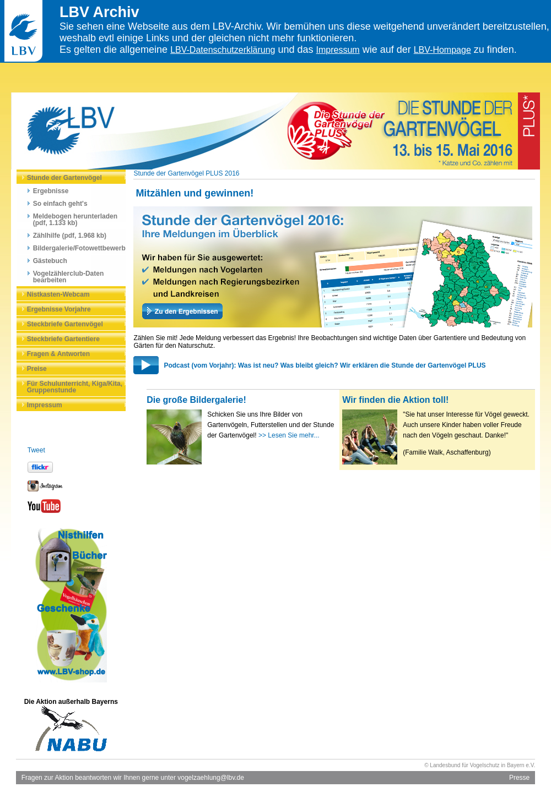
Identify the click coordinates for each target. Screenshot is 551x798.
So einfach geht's (60, 203)
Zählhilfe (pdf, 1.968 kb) (69, 235)
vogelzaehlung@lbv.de (210, 777)
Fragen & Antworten (58, 354)
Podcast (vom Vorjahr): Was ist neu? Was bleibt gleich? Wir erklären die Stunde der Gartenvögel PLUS (324, 365)
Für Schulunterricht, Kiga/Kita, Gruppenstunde (74, 387)
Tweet (36, 450)
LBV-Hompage (442, 49)
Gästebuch (50, 261)
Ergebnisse (51, 191)
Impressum (338, 49)
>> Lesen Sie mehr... (289, 435)
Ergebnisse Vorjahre (59, 309)
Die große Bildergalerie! (196, 400)
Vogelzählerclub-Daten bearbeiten (68, 277)
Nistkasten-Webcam (58, 294)
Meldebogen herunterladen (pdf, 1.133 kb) (75, 219)
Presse (519, 777)
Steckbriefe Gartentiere (63, 339)
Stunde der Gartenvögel (64, 178)
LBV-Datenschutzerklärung (222, 49)
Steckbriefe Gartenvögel (65, 324)
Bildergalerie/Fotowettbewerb (79, 248)
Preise (37, 369)
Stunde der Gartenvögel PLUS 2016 (186, 173)
